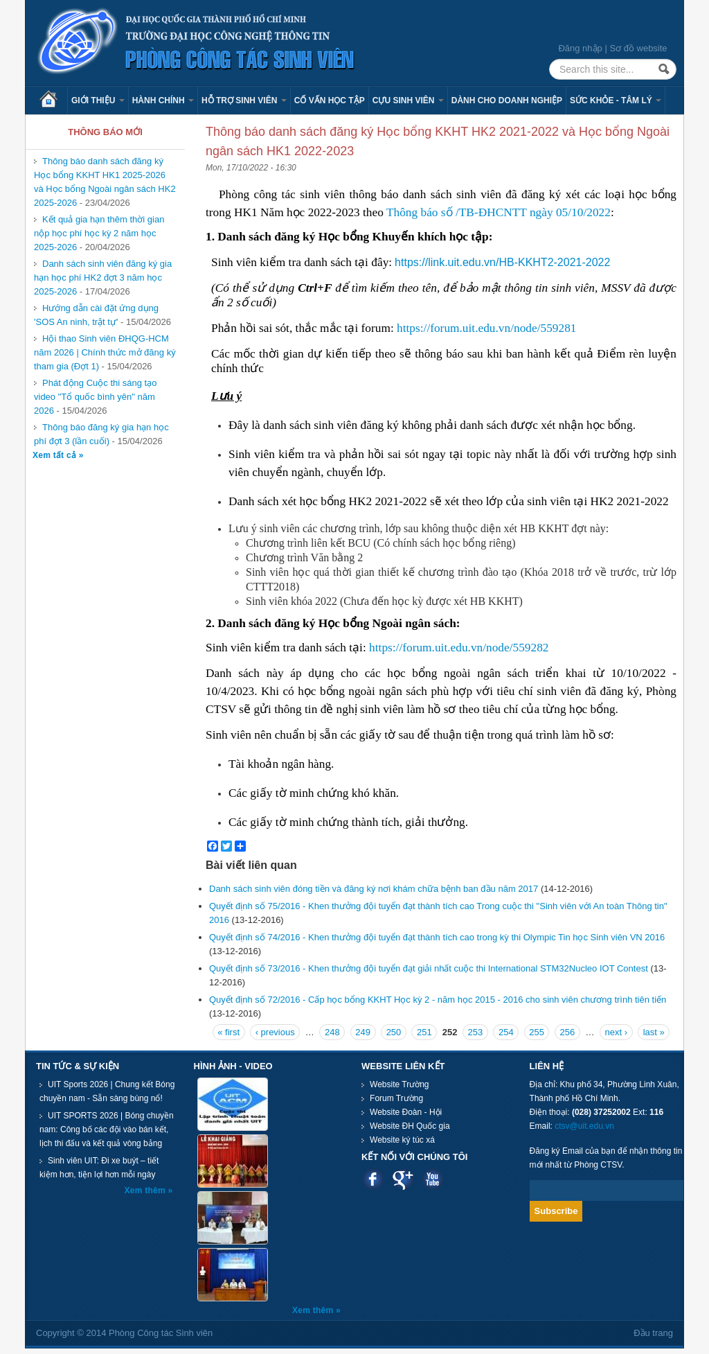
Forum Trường (396, 1098)
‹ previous (275, 1032)
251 (424, 1032)
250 (394, 1032)
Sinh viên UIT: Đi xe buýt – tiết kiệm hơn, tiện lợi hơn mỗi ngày (99, 1167)
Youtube (432, 1179)
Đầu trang (653, 1333)
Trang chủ (53, 100)
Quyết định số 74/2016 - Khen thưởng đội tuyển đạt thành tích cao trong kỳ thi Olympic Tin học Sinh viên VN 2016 (437, 937)
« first (228, 1032)
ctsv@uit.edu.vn (584, 1126)
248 (332, 1032)
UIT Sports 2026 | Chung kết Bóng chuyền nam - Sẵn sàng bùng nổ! (106, 1091)
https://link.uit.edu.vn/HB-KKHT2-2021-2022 (502, 262)
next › (616, 1032)
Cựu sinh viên (408, 100)
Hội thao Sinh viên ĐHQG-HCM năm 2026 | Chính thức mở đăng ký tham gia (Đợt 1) (105, 352)
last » (654, 1032)
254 (506, 1032)
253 (475, 1032)
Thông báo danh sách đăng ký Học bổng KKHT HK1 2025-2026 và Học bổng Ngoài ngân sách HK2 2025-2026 (105, 182)
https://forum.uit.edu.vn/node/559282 (458, 647)
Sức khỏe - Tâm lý (615, 100)
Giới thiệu (98, 100)
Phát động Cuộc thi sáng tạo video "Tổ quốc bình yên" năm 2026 (95, 397)
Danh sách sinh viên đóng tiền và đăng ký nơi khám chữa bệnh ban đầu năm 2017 (373, 888)
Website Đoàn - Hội (406, 1112)
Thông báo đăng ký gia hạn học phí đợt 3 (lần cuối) (101, 434)
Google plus (402, 1179)
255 (536, 1032)
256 (567, 1032)
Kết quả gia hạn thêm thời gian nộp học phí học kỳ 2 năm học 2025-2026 (99, 233)
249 (362, 1032)
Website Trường (399, 1084)
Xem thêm (146, 1190)
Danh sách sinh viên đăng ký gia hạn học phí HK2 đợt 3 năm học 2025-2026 (103, 277)
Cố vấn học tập (329, 100)
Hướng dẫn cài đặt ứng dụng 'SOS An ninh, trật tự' (96, 315)
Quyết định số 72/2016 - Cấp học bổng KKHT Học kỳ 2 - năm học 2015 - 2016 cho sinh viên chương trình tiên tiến (437, 999)
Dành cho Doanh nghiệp (506, 100)
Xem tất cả (56, 455)
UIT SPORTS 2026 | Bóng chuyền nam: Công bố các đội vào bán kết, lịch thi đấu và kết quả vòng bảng (106, 1129)
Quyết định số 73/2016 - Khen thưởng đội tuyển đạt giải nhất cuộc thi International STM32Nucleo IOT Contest (428, 968)
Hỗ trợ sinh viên (244, 100)
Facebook (372, 1179)
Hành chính (163, 100)
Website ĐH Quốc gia (410, 1126)
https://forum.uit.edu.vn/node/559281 (486, 328)
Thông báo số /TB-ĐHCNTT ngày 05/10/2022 (498, 212)
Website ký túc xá (402, 1140)
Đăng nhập (580, 48)
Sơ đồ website (638, 48)
